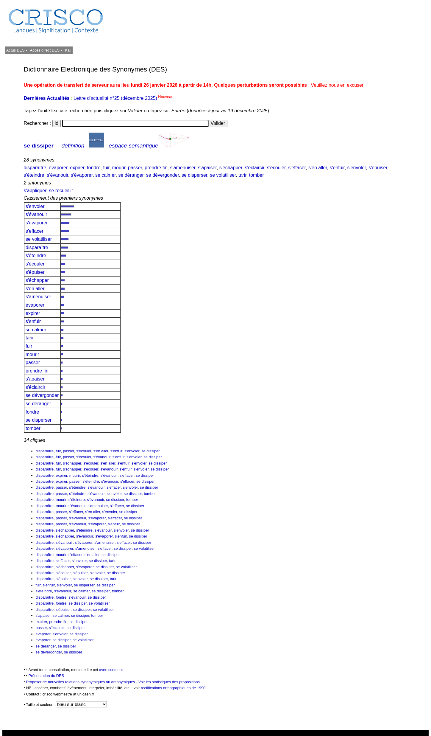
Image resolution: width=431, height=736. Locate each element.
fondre (93, 167)
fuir (106, 167)
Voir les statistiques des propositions (169, 682)
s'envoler (356, 167)
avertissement (111, 669)
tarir (242, 175)
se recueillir (61, 190)
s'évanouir (57, 175)
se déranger (130, 175)
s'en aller (317, 167)
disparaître (35, 167)
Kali (68, 50)
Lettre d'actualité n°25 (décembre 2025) (125, 98)
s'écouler (276, 167)
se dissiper (39, 145)
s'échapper (230, 167)
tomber (256, 175)
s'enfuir (337, 167)
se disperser (194, 175)
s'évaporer (82, 175)
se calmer (105, 175)
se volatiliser (223, 175)
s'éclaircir (254, 167)
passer (135, 167)
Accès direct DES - (46, 50)
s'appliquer (35, 190)
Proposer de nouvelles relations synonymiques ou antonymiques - (82, 682)
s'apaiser (207, 167)
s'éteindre (34, 175)
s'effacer (297, 167)
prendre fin (156, 167)
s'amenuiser (182, 167)
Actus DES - (16, 50)
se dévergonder (162, 175)
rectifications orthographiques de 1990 (173, 688)
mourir (118, 167)
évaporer (58, 167)
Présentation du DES (46, 675)
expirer (77, 167)
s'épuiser (377, 167)
